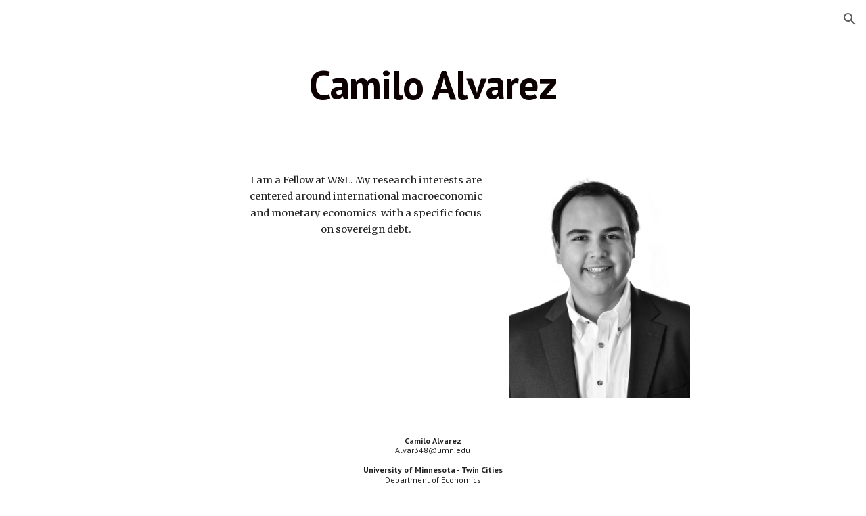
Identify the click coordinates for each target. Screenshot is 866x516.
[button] (850, 19)
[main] (433, 84)
